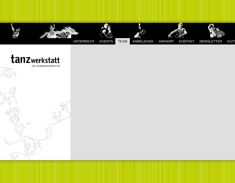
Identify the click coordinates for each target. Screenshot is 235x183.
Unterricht (84, 41)
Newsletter (211, 41)
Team (122, 41)
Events (106, 41)
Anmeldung (143, 41)
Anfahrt (166, 41)
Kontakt (186, 41)
